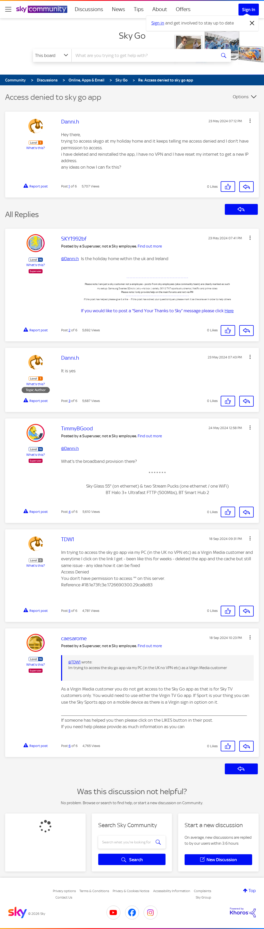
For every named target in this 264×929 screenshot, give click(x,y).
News (118, 9)
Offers (183, 9)
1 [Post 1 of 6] (69, 186)
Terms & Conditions (94, 891)
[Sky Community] (41, 9)
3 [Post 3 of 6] (69, 401)
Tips (139, 9)
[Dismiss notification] (252, 23)
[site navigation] (8, 9)
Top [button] (252, 890)
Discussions (89, 9)
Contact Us (63, 897)
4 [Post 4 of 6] (70, 512)
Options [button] (241, 96)
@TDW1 (74, 662)
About (159, 9)
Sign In (248, 9)
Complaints (202, 891)
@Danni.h (70, 258)
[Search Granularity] (52, 55)
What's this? (35, 148)
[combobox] (143, 55)
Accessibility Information (171, 891)
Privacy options (64, 891)
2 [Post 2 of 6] (69, 330)
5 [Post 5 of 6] (69, 611)
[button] (250, 120)
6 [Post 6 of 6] (70, 746)
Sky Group (203, 897)
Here (229, 310)
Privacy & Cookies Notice (131, 891)
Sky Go (132, 35)
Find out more (150, 246)
